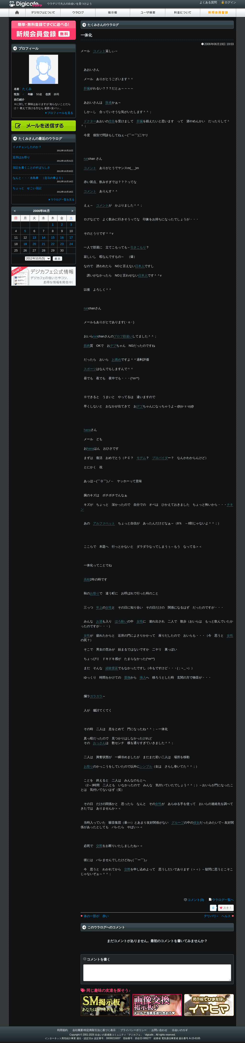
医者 (109, 102)
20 (34, 244)
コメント (99, 51)
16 (62, 237)
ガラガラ (96, 696)
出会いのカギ (180, 1030)
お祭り (94, 593)
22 (52, 244)
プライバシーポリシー (133, 1030)
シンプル (146, 766)
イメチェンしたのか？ (27, 147)
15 (52, 237)
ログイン (230, 2)
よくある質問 (208, 2)
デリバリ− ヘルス (217, 916)
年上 (99, 607)
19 (25, 244)
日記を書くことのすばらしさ (31, 167)
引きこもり (138, 247)
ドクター (90, 121)
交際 (99, 846)
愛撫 (127, 677)
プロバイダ (160, 458)
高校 (87, 579)
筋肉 (87, 345)
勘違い (127, 336)
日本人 (140, 266)
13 (34, 237)
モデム (141, 458)
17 (71, 237)
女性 (109, 607)
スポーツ (90, 369)
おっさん (99, 743)
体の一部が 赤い (96, 916)
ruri (86, 158)
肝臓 (87, 88)
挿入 (143, 677)
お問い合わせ (159, 1030)
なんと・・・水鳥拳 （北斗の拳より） (38, 178)
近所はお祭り (21, 157)
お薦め (116, 359)
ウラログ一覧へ (223, 900)
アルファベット (104, 523)
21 (43, 244)
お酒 (99, 621)
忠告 (112, 121)
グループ (178, 822)
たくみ (27, 89)
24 (71, 244)
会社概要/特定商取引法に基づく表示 (93, 1030)
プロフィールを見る (60, 113)
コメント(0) (196, 900)
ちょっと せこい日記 (27, 188)
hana (87, 430)
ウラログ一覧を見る (62, 199)
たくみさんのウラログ (103, 25)
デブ (113, 345)
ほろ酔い (121, 621)
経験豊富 (112, 668)
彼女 (196, 822)
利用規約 (62, 1030)
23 (62, 244)
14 (43, 237)
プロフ (118, 336)
